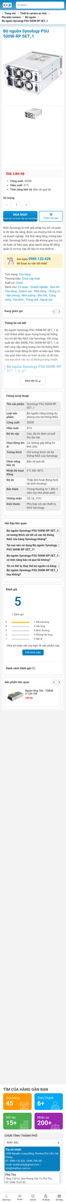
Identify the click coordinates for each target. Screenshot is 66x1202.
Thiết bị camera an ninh (33, 13)
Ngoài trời (46, 299)
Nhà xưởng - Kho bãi (34, 295)
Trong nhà (32, 299)
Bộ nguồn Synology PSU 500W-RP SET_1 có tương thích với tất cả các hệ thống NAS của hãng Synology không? (32, 535)
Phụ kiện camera (11, 17)
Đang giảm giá (14, 311)
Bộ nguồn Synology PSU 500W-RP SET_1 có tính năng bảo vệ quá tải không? (32, 558)
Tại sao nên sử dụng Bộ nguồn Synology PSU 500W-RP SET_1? (32, 547)
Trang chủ (9, 13)
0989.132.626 (40, 259)
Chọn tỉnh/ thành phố (21, 1135)
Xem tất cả (33, 381)
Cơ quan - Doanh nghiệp (33, 287)
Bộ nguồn (30, 17)
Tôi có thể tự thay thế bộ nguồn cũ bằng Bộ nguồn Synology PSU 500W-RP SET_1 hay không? (32, 570)
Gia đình (18, 299)
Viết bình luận (33, 652)
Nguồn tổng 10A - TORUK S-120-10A (39, 692)
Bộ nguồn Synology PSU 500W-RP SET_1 (25, 21)
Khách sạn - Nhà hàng (32, 291)
